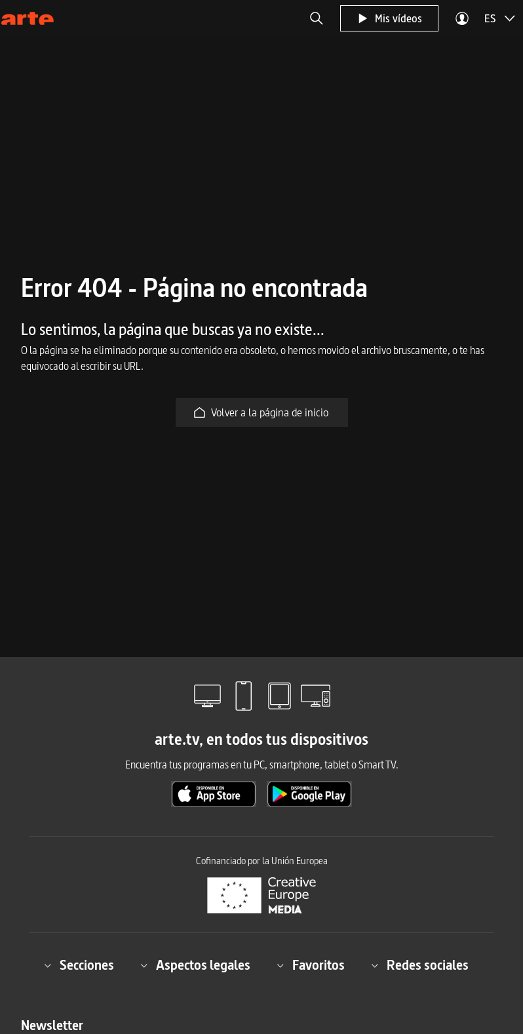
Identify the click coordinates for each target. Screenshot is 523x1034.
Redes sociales (420, 965)
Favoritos (311, 965)
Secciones (79, 965)
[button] (316, 18)
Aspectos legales (195, 965)
